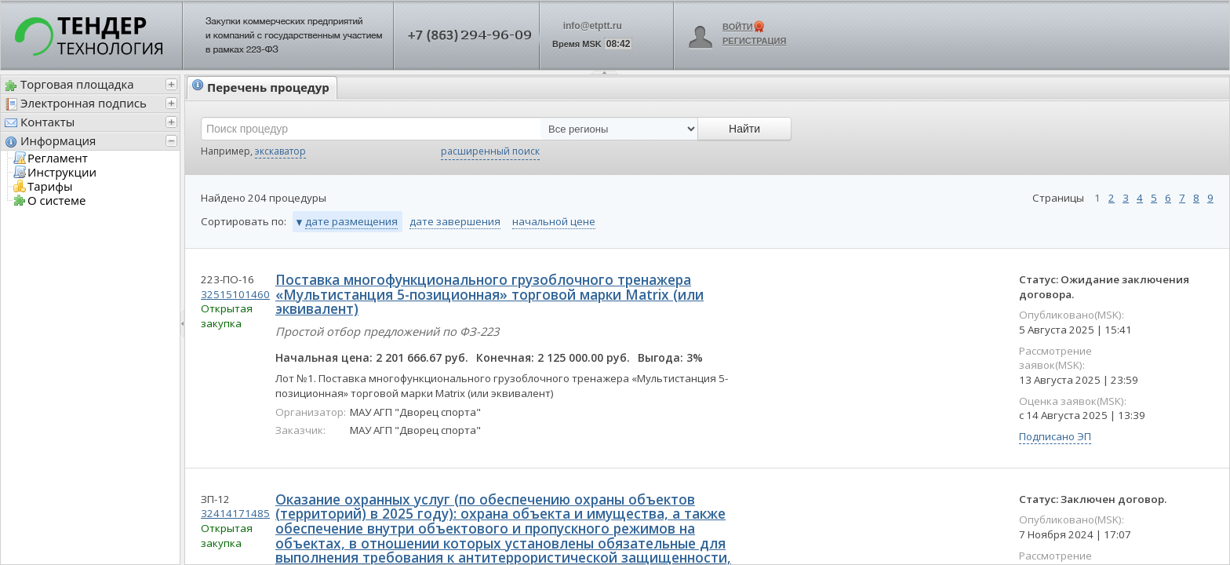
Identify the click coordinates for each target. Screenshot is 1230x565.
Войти (737, 26)
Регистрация (754, 41)
